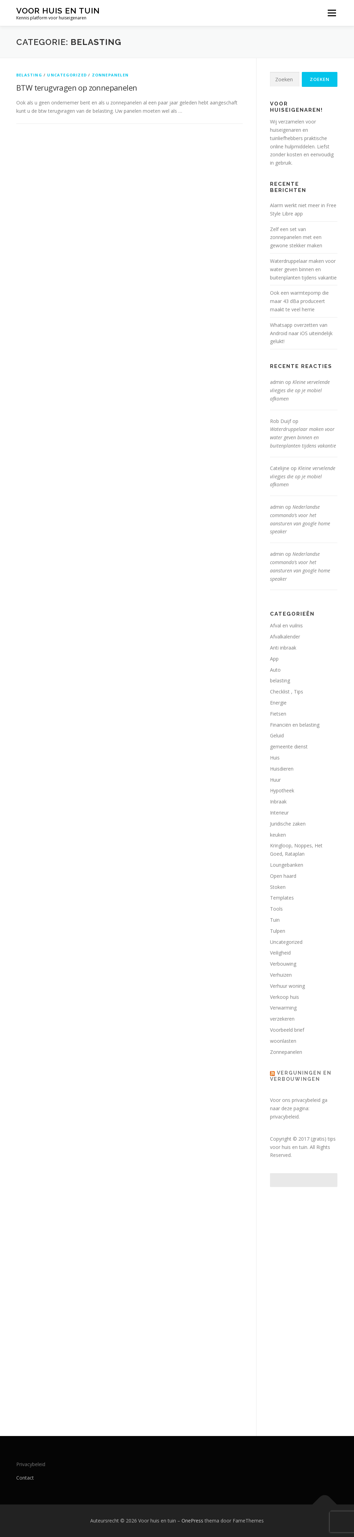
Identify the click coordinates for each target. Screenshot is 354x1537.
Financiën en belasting (294, 724)
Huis (275, 757)
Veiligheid (280, 952)
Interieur (279, 812)
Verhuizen (281, 975)
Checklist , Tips (286, 691)
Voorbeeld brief (287, 1030)
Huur (275, 779)
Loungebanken (286, 865)
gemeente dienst (289, 746)
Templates (282, 897)
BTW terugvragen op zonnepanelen (76, 87)
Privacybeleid (30, 1464)
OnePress (192, 1520)
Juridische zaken (288, 823)
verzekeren (282, 1018)
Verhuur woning (287, 986)
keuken (278, 834)
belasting (29, 74)
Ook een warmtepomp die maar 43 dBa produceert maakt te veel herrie (299, 301)
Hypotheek (282, 790)
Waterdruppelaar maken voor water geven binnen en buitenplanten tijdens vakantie (303, 269)
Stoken (278, 887)
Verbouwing (283, 963)
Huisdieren (282, 768)
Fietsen (278, 713)
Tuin (275, 920)
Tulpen (277, 931)
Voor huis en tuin (58, 10)
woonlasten (283, 1041)
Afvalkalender (285, 636)
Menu (332, 13)
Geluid (277, 735)
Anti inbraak (283, 647)
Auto (275, 669)
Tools (276, 908)
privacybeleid (284, 1116)
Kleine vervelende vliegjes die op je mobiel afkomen (300, 390)
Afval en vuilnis (286, 625)
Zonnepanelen (110, 74)
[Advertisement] (303, 1304)
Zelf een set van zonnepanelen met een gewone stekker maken (296, 237)
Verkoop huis (284, 997)
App (274, 658)
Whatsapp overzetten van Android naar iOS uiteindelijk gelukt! (301, 333)
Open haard (283, 876)
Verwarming (283, 1007)
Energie (278, 702)
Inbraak (278, 801)
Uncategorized (67, 74)
